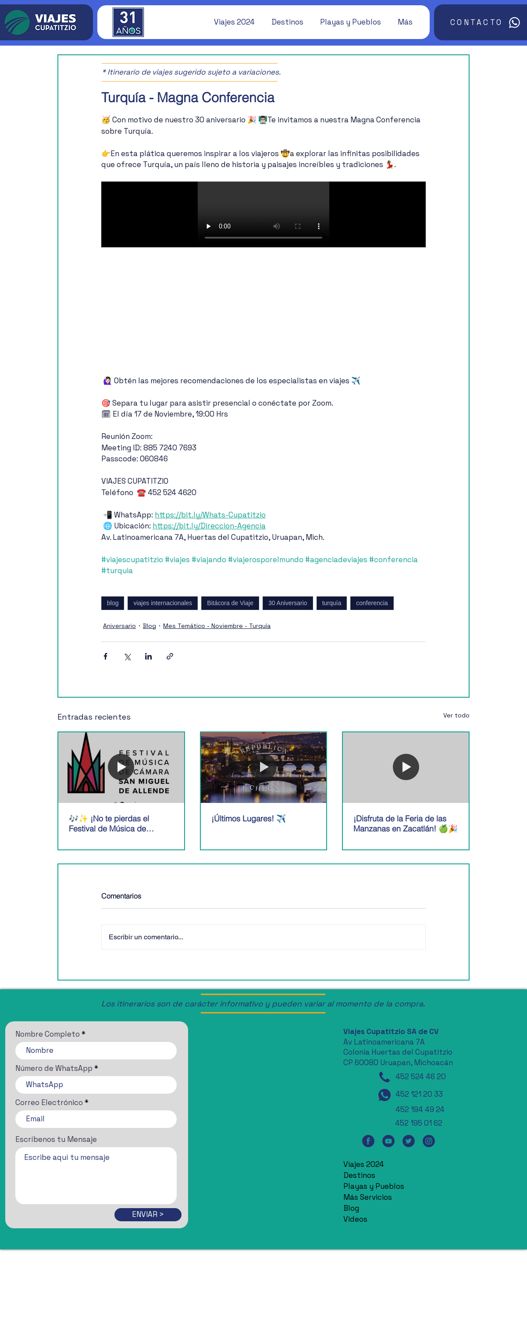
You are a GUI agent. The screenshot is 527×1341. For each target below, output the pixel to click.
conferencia (372, 602)
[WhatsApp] (384, 1095)
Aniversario (119, 626)
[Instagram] (429, 1141)
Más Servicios (367, 1197)
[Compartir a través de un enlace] (170, 656)
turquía (332, 602)
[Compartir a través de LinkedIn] (148, 656)
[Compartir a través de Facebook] (105, 656)
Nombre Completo (47, 1034)
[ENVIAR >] (148, 1214)
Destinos (359, 1175)
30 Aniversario (287, 602)
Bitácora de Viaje (230, 602)
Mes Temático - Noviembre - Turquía (217, 626)
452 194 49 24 (420, 1109)
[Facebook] (368, 1141)
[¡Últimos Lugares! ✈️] (264, 767)
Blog (149, 626)
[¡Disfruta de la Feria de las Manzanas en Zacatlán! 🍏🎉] (406, 767)
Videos (355, 1219)
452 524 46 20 (420, 1076)
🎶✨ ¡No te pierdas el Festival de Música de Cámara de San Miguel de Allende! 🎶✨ (115, 823)
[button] (230, 22)
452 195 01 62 (418, 1123)
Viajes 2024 (363, 1164)
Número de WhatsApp (54, 1068)
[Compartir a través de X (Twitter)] (127, 656)
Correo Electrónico (49, 1102)
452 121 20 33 (419, 1094)
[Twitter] (409, 1141)
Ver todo (456, 715)
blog (112, 602)
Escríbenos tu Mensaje (56, 1139)
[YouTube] (388, 1141)
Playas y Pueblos (373, 1186)
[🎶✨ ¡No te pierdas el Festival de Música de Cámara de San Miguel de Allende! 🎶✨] (121, 767)
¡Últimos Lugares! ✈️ (248, 818)
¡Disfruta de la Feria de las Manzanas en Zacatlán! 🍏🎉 (405, 823)
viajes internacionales (162, 602)
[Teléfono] (384, 1077)
